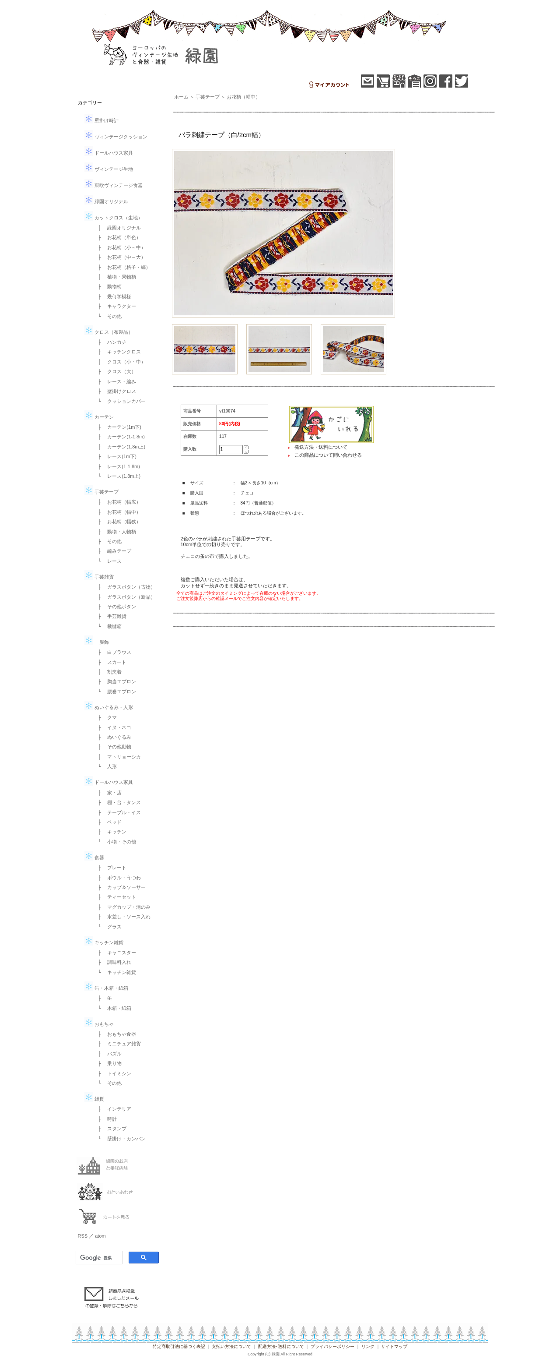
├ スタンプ (110, 1128)
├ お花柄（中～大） (119, 257)
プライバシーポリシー (332, 1346)
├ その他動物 (112, 746)
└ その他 (107, 316)
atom (100, 1235)
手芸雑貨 (99, 576)
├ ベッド (107, 822)
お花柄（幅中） (243, 96)
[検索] (98, 1257)
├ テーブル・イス (117, 812)
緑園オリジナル (106, 201)
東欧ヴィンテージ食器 (113, 185)
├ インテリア (112, 1108)
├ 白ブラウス (112, 652)
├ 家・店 (107, 792)
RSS (83, 1235)
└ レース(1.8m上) (117, 476)
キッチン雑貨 (103, 942)
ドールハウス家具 (108, 152)
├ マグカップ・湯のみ (122, 907)
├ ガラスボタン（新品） (124, 597)
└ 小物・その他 (114, 841)
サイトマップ (394, 1346)
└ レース (107, 561)
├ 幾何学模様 (112, 296)
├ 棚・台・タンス (117, 802)
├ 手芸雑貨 (110, 616)
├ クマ (105, 717)
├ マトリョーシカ (117, 756)
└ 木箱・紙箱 (112, 1008)
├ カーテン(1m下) (117, 427)
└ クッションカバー (119, 401)
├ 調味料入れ (112, 962)
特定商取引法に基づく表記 (179, 1346)
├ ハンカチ (110, 342)
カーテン (99, 417)
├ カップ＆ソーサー (119, 887)
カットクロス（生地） (113, 217)
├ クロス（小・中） (119, 361)
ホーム (181, 96)
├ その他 (107, 541)
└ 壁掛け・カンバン (119, 1138)
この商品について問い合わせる (328, 455)
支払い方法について (231, 1346)
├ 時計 (105, 1119)
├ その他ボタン (114, 606)
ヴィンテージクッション (115, 136)
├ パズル (107, 1053)
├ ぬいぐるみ (112, 737)
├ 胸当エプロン (114, 681)
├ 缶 (102, 998)
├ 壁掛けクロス (114, 391)
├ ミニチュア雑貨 (117, 1043)
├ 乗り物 (107, 1063)
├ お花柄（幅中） (117, 512)
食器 (94, 857)
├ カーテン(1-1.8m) (119, 436)
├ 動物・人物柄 (114, 531)
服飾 (96, 642)
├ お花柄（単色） (117, 237)
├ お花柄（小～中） (119, 247)
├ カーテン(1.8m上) (119, 446)
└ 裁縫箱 (107, 626)
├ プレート (110, 867)
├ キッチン (110, 831)
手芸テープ (101, 491)
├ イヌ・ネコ (112, 727)
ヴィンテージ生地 (108, 169)
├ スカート (110, 662)
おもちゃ (99, 1024)
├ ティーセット (114, 897)
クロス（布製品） (108, 332)
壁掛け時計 (101, 120)
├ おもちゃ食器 (114, 1034)
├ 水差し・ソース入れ (122, 916)
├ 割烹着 (107, 671)
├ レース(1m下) (114, 456)
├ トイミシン (112, 1073)
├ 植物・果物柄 (114, 276)
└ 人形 (105, 766)
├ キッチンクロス (117, 351)
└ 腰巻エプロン (114, 691)
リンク (367, 1346)
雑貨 (94, 1098)
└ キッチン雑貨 (114, 972)
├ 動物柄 (107, 286)
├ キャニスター (114, 952)
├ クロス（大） (114, 371)
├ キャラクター (114, 306)
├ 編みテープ (112, 551)
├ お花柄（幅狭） (117, 521)
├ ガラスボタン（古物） (124, 586)
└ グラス (107, 926)
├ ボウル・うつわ (117, 877)
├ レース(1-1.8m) (116, 466)
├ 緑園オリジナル (117, 227)
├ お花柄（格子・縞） (122, 267)
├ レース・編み (114, 381)
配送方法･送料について (281, 1346)
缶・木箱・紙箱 (106, 988)
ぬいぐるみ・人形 (108, 707)
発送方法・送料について (320, 447)
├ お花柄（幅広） (117, 502)
